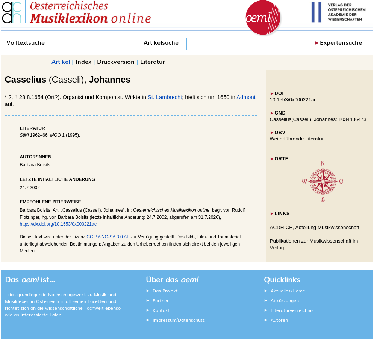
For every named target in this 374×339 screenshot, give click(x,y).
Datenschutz (191, 319)
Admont (246, 97)
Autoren (279, 319)
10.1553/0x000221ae (293, 99)
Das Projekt (165, 290)
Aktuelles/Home (288, 290)
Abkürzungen (285, 300)
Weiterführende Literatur (297, 139)
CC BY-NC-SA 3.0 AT (107, 237)
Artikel (60, 61)
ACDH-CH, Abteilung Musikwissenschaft (315, 227)
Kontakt (161, 310)
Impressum (165, 319)
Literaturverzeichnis (292, 310)
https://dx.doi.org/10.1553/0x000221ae (58, 224)
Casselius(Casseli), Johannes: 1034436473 (318, 119)
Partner (161, 300)
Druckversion (116, 61)
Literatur (152, 61)
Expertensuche (341, 42)
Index (83, 61)
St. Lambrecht (165, 97)
